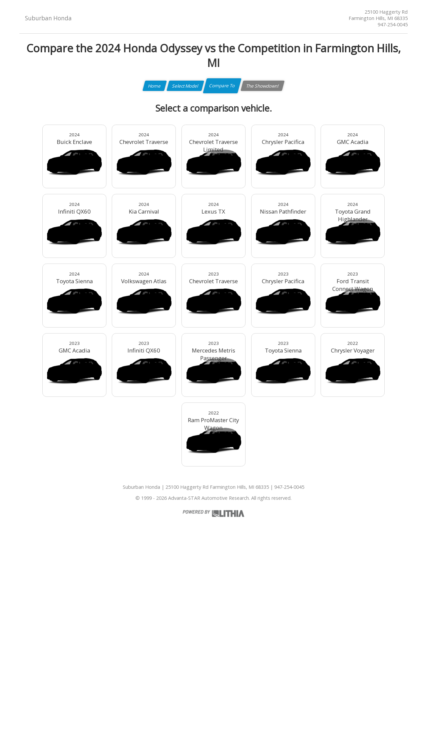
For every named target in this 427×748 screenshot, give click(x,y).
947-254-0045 (393, 24)
